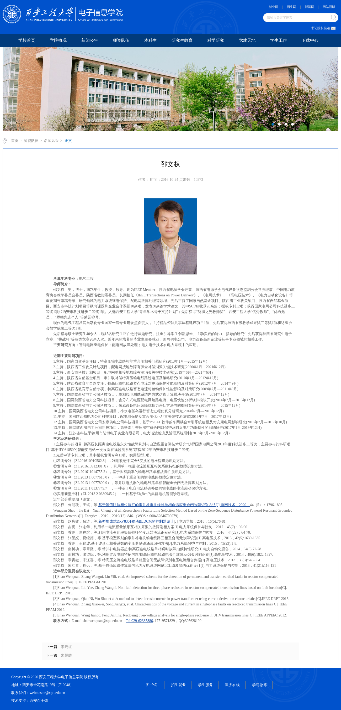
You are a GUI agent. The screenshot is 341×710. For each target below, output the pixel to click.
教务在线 (232, 685)
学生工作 (278, 40)
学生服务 (205, 685)
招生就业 (178, 685)
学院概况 (58, 40)
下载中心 (310, 40)
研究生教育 (182, 40)
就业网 (273, 7)
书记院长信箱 (322, 28)
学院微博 (259, 685)
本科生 (150, 40)
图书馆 (151, 685)
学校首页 (26, 40)
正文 (68, 141)
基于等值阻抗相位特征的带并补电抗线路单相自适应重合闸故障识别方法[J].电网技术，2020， (174, 505)
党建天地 (247, 40)
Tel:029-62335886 (139, 621)
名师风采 (51, 141)
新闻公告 (89, 40)
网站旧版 (329, 7)
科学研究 (215, 40)
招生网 (291, 7)
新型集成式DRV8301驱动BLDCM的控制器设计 (136, 521)
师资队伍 (121, 40)
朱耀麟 (66, 655)
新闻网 (309, 7)
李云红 (66, 647)
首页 (14, 141)
